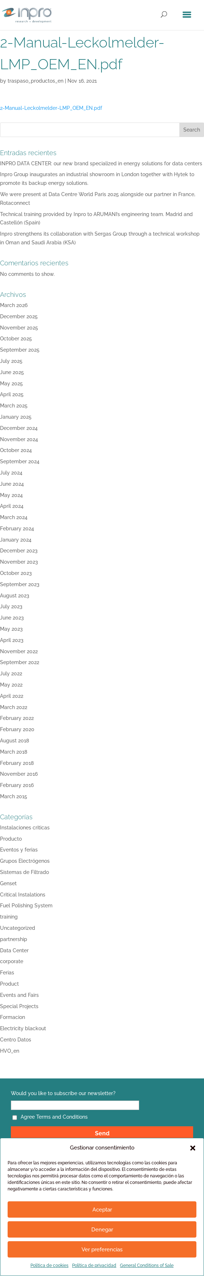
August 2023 (14, 595)
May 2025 (11, 383)
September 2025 (19, 350)
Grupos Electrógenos (25, 861)
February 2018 (17, 763)
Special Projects (19, 1006)
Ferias (7, 972)
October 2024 (16, 450)
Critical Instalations (22, 895)
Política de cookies (49, 1265)
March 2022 (13, 707)
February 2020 (17, 729)
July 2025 (11, 361)
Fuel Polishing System (26, 905)
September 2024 (19, 461)
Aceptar (102, 1209)
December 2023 (19, 551)
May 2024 (11, 495)
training (9, 917)
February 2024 (17, 528)
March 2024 (14, 517)
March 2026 (14, 305)
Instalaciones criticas (25, 827)
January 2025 (16, 417)
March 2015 (13, 796)
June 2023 (12, 618)
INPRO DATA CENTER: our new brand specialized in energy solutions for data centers (101, 163)
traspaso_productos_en (35, 81)
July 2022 (11, 673)
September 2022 (19, 662)
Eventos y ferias (19, 850)
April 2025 (12, 394)
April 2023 (12, 640)
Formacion (12, 1017)
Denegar (102, 1229)
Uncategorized (17, 928)
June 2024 (12, 484)
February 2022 (17, 718)
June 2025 (12, 372)
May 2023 (11, 629)
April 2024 (12, 506)
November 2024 (19, 439)
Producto (11, 839)
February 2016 (17, 785)
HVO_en (9, 1051)
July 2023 (11, 606)
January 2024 (16, 540)
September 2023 (19, 584)
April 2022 (11, 696)
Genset (8, 883)
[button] (192, 1148)
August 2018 (14, 740)
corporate (11, 961)
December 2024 (19, 428)
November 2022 (19, 651)
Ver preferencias (102, 1249)
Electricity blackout (23, 1028)
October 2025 (16, 338)
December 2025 (19, 316)
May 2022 (11, 685)
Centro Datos (15, 1040)
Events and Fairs (19, 995)
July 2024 (11, 473)
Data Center (14, 950)
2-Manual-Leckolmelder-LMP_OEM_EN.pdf (51, 108)
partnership (13, 939)
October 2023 (16, 573)
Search (191, 130)
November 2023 (19, 562)
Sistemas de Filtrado (24, 872)
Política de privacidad (94, 1265)
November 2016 (19, 774)
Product (9, 984)
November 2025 (19, 328)
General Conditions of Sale (147, 1265)
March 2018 (13, 752)
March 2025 (14, 406)
